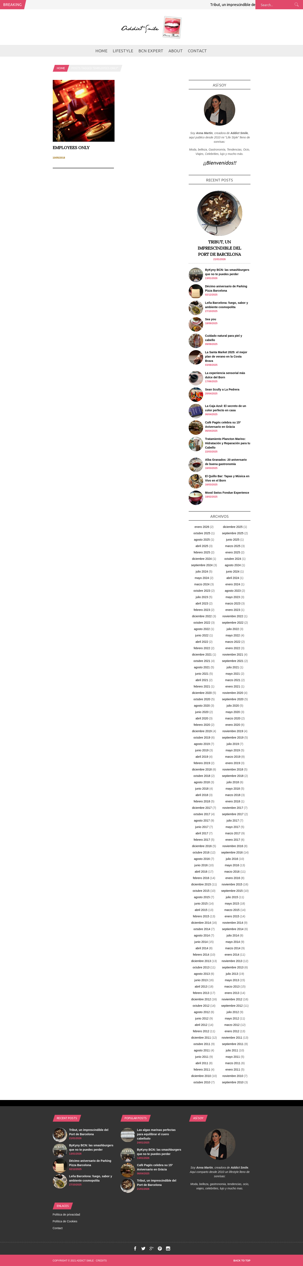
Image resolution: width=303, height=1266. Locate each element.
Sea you (210, 319)
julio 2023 (202, 597)
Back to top (241, 1260)
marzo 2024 (201, 584)
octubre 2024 (232, 558)
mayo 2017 (233, 827)
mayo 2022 (233, 635)
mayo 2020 (233, 712)
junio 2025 (233, 539)
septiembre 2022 (232, 622)
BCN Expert (150, 50)
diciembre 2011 (201, 1037)
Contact (197, 50)
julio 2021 (233, 667)
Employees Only (71, 147)
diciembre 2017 (202, 807)
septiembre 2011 (232, 1044)
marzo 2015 (232, 910)
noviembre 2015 (232, 884)
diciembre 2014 (201, 922)
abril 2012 (201, 1024)
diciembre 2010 (201, 1076)
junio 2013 (201, 980)
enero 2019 (233, 763)
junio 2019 (202, 750)
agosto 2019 (202, 744)
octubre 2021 (201, 661)
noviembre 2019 (232, 731)
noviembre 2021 (232, 654)
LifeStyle (123, 50)
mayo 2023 (233, 597)
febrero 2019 (202, 763)
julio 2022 (233, 629)
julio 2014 (233, 935)
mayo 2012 (232, 1018)
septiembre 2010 (232, 1082)
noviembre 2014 (232, 922)
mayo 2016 (232, 865)
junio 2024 (233, 571)
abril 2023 (201, 603)
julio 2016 (232, 858)
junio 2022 (202, 635)
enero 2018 (233, 801)
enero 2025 (233, 552)
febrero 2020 (202, 724)
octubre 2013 (201, 967)
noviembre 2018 (232, 769)
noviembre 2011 (232, 1037)
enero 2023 (233, 609)
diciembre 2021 (202, 654)
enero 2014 (232, 954)
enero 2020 (233, 724)
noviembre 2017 (232, 807)
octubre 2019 (201, 737)
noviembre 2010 (232, 1076)
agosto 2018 (202, 782)
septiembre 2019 (232, 737)
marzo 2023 (232, 603)
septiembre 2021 (232, 661)
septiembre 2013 (232, 967)
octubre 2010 (201, 1082)
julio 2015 (232, 897)
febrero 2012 (201, 1031)
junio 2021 (202, 673)
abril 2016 (201, 871)
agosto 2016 (202, 858)
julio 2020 (233, 705)
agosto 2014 (202, 935)
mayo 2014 (233, 941)
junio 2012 (202, 1018)
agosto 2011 (202, 1050)
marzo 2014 (232, 948)
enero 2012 (232, 1031)
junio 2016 (201, 865)
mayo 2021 (233, 673)
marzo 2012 (232, 1024)
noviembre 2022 (232, 616)
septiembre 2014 (232, 929)
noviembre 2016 (232, 846)
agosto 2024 (233, 565)
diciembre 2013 (201, 961)
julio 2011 (232, 1050)
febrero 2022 (202, 648)
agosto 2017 (202, 820)
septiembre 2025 (232, 533)
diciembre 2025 (233, 526)
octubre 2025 (201, 533)
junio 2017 (202, 827)
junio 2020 (202, 712)
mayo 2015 (232, 903)
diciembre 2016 (202, 846)
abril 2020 (201, 718)
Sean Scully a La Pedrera (222, 389)
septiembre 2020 (232, 699)
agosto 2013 (202, 973)
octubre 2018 (201, 775)
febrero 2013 (201, 993)
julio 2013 (232, 973)
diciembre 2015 (201, 884)
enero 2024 (233, 584)
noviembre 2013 (232, 961)
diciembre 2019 (202, 731)
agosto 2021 (202, 667)
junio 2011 (202, 1056)
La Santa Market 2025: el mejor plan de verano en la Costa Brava (226, 356)
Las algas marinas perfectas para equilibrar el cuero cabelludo (156, 1134)
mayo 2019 (233, 750)
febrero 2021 (202, 686)
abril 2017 (201, 833)
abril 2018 (201, 795)
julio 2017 (233, 820)
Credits (101, 1260)
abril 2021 (201, 680)
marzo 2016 (232, 871)
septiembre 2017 (232, 814)
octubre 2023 (201, 590)
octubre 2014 (201, 929)
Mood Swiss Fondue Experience (227, 492)
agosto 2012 (202, 1012)
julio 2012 (233, 1012)
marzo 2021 (232, 680)
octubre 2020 (201, 699)
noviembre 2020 (232, 692)
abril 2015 (201, 910)
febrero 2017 (202, 839)
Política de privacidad (66, 1214)
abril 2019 (201, 756)
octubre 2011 (201, 1044)
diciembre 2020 (202, 692)
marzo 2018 (232, 795)
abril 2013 (201, 986)
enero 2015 (232, 916)
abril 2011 (201, 1063)
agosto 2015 (202, 897)
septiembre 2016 (232, 852)
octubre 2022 (201, 622)
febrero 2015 (201, 916)
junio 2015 (201, 903)
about (175, 50)
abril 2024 (232, 578)
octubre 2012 (201, 1005)
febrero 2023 (202, 609)
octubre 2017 (201, 814)
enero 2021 (233, 686)
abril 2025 (201, 546)
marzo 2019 (232, 756)
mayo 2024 (202, 578)
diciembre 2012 (201, 999)
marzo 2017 (232, 833)
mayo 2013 (232, 980)
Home (101, 50)
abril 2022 (201, 641)
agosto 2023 (233, 590)
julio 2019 (233, 744)
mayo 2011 (233, 1056)
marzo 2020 (232, 718)
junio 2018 (202, 788)
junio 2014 (201, 941)
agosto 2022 (202, 629)
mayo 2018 (233, 788)
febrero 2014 (201, 954)
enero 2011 (233, 1069)
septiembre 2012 (232, 1005)
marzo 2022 (232, 641)
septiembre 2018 (232, 775)
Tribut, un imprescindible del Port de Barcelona (251, 4)
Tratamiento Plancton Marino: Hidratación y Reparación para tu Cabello (227, 443)
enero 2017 (233, 839)
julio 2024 (202, 571)
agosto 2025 (202, 539)
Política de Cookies (65, 1221)
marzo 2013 (232, 986)
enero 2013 (232, 993)
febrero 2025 (202, 552)
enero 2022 (233, 648)
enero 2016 (233, 878)
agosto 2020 (202, 705)
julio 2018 (233, 782)
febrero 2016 (201, 878)
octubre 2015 (201, 890)
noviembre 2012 (232, 999)
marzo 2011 (232, 1063)
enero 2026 (202, 526)
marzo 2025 (232, 546)
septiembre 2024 (202, 565)
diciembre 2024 (202, 558)
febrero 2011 (202, 1069)
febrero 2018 (202, 801)
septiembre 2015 (232, 890)
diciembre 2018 (202, 769)
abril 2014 (201, 948)
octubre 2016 (201, 852)
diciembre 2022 (202, 616)
